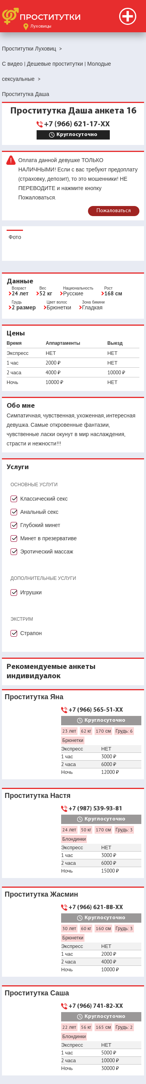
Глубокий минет (40, 525)
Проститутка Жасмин (41, 894)
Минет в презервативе (48, 538)
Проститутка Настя (37, 795)
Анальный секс (39, 511)
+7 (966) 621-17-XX (77, 124)
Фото (15, 237)
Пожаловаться (114, 211)
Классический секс (44, 498)
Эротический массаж (46, 551)
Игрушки (31, 592)
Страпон (31, 633)
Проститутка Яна (34, 696)
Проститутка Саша (37, 992)
